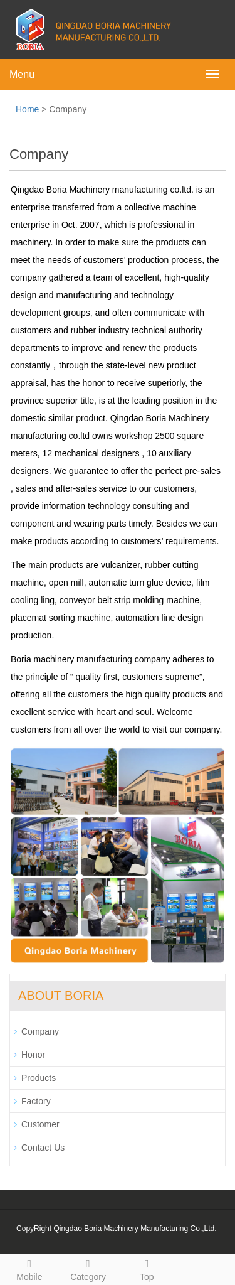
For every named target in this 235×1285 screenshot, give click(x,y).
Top (147, 1268)
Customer (40, 1124)
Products (38, 1078)
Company (40, 1031)
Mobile (29, 1268)
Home (27, 109)
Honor (33, 1055)
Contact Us (43, 1148)
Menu (21, 74)
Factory (36, 1101)
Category (88, 1268)
